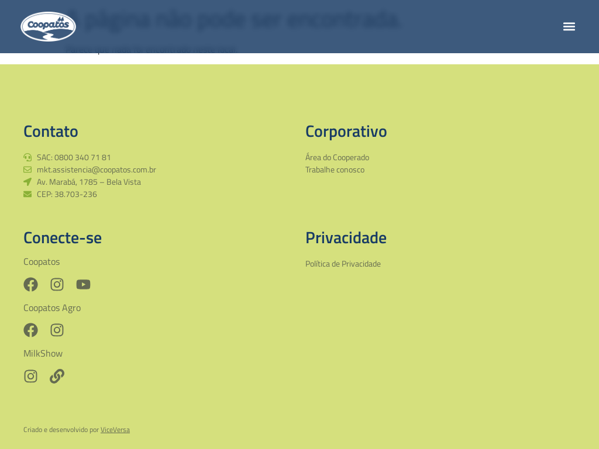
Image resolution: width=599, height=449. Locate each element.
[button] (569, 26)
